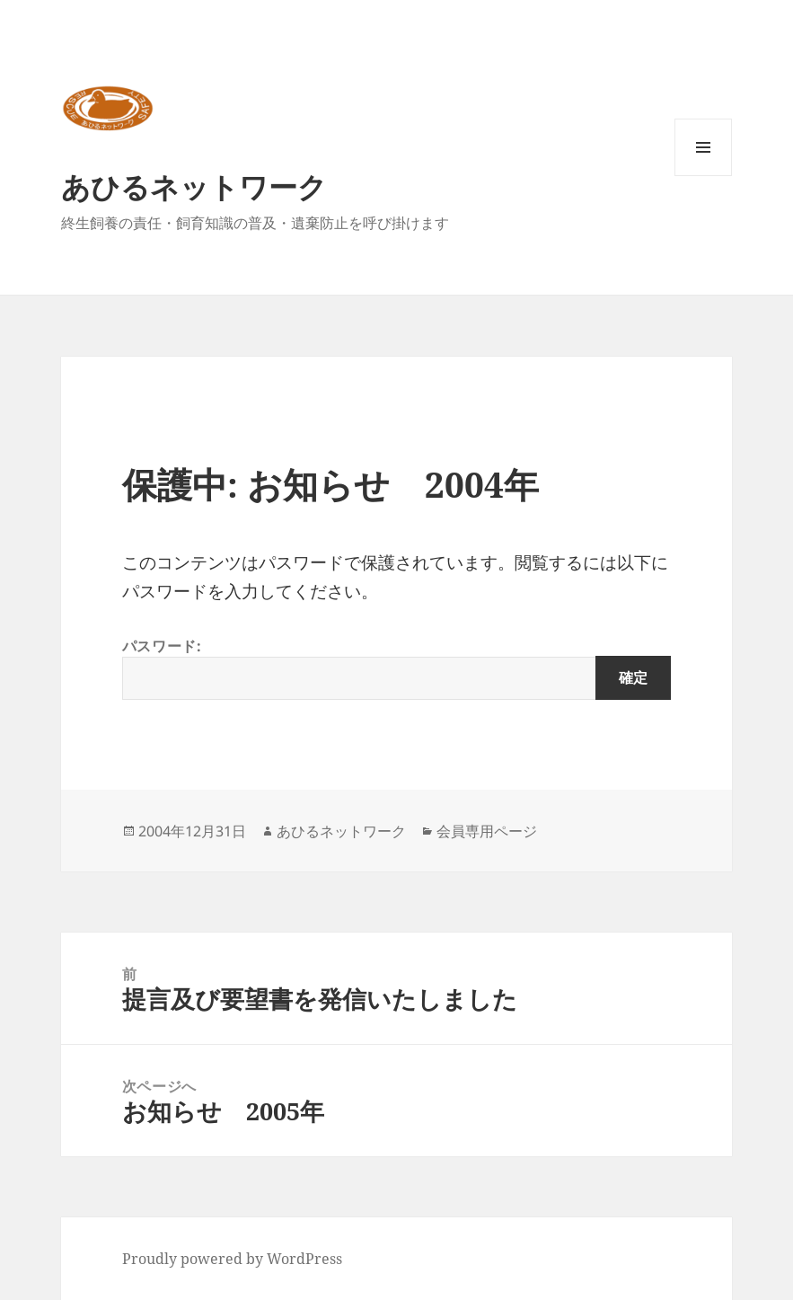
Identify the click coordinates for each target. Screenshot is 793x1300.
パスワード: (396, 668)
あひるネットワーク (194, 186)
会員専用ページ (486, 831)
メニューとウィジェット (703, 175)
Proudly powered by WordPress (232, 1259)
